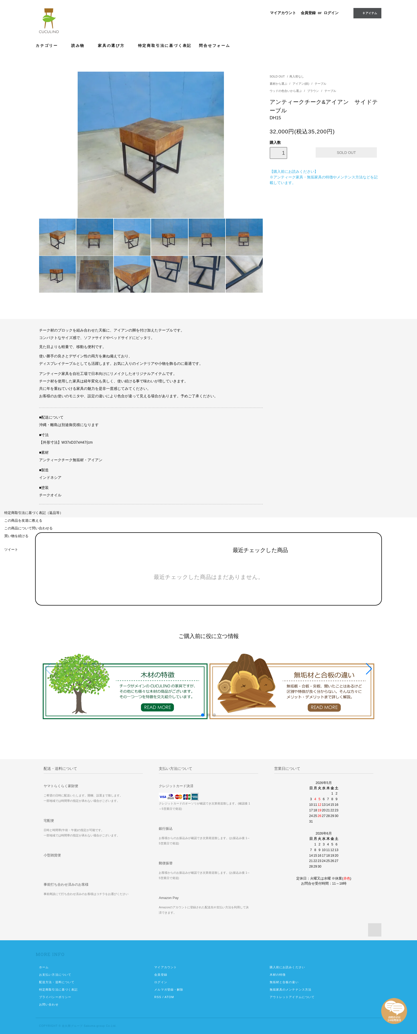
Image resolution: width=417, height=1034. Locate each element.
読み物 (80, 45)
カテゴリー (50, 45)
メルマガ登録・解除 (168, 989)
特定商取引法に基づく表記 (165, 45)
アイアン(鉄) (301, 83)
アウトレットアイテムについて (292, 997)
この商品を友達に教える (23, 520)
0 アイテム (367, 13)
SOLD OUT (277, 76)
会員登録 (308, 13)
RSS (157, 997)
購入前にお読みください (287, 967)
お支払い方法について (55, 974)
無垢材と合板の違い (284, 982)
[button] (369, 669)
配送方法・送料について (56, 982)
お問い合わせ (49, 1004)
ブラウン (313, 90)
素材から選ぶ (279, 83)
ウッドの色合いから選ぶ (286, 90)
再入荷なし (296, 76)
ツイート (11, 549)
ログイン (331, 13)
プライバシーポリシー (55, 997)
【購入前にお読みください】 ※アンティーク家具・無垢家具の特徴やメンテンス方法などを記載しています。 (324, 177)
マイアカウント (283, 13)
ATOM (169, 997)
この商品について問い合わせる (28, 528)
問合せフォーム (214, 45)
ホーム (44, 967)
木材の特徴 (278, 974)
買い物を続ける (16, 536)
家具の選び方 (114, 45)
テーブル (320, 83)
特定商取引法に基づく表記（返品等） (33, 513)
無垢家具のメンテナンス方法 (291, 989)
